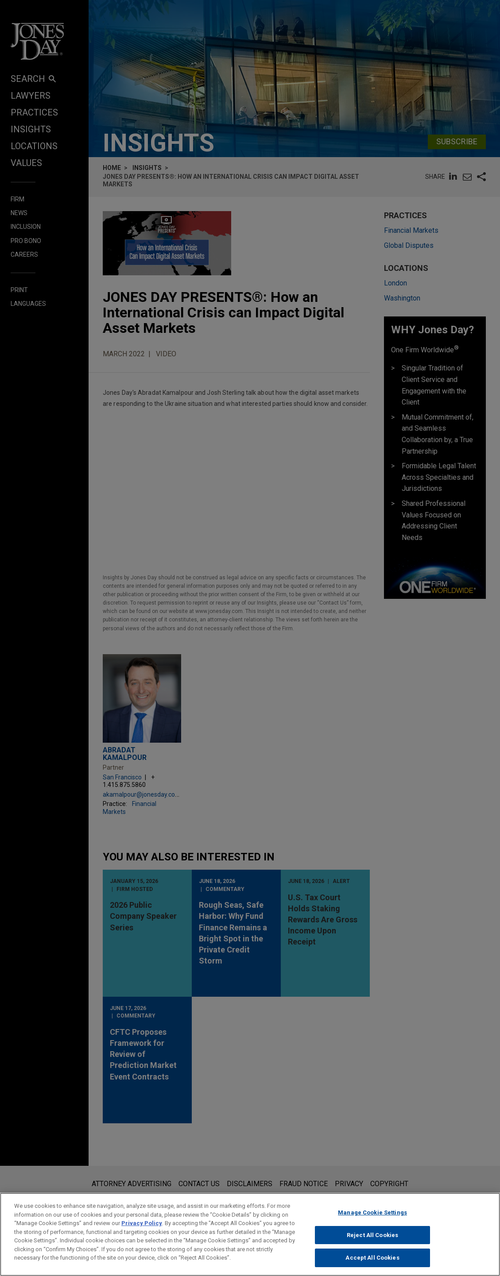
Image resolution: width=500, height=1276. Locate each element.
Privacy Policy (141, 1223)
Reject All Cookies (372, 1235)
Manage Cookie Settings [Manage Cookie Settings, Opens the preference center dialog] (372, 1212)
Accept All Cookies (372, 1257)
